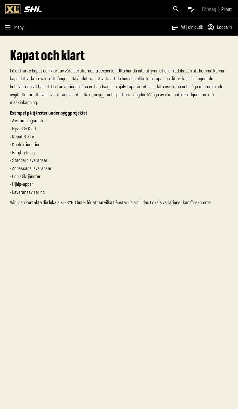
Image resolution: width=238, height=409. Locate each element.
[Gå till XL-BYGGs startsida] (61, 9)
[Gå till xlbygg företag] (209, 9)
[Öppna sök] (176, 9)
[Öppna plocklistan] (190, 9)
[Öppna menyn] (15, 27)
